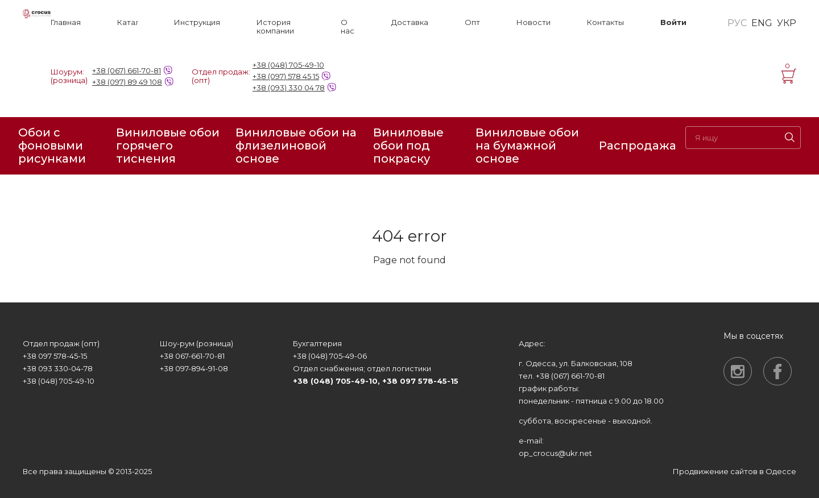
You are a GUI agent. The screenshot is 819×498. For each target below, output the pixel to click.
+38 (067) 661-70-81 (126, 70)
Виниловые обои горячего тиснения (168, 145)
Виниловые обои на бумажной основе (527, 145)
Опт (472, 22)
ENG (761, 23)
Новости (533, 22)
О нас (347, 26)
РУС (737, 23)
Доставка (409, 22)
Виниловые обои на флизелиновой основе (296, 145)
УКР (786, 23)
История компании (275, 26)
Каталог (127, 22)
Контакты (605, 22)
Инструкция (197, 22)
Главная (66, 22)
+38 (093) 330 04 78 (289, 87)
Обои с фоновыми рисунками (52, 145)
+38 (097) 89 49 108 (127, 81)
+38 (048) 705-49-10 (288, 64)
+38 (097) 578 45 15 (286, 76)
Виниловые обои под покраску (408, 145)
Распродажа (637, 145)
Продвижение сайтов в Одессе (734, 471)
